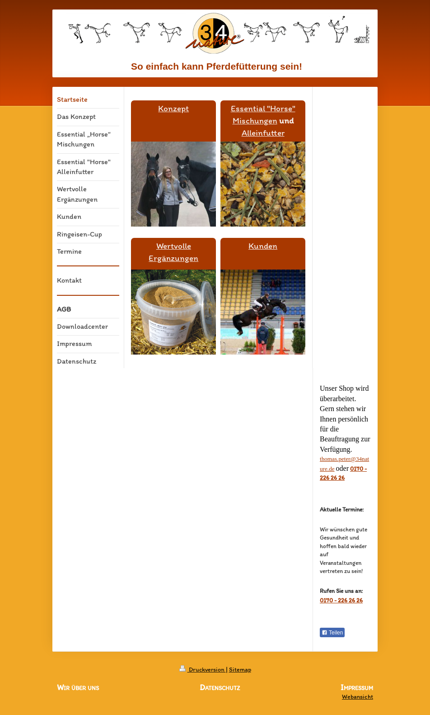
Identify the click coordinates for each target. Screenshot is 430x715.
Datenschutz (220, 687)
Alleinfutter (263, 133)
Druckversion (202, 669)
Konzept (173, 108)
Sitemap (240, 669)
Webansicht (357, 697)
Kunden (262, 246)
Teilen (332, 633)
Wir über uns (78, 687)
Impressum (357, 687)
